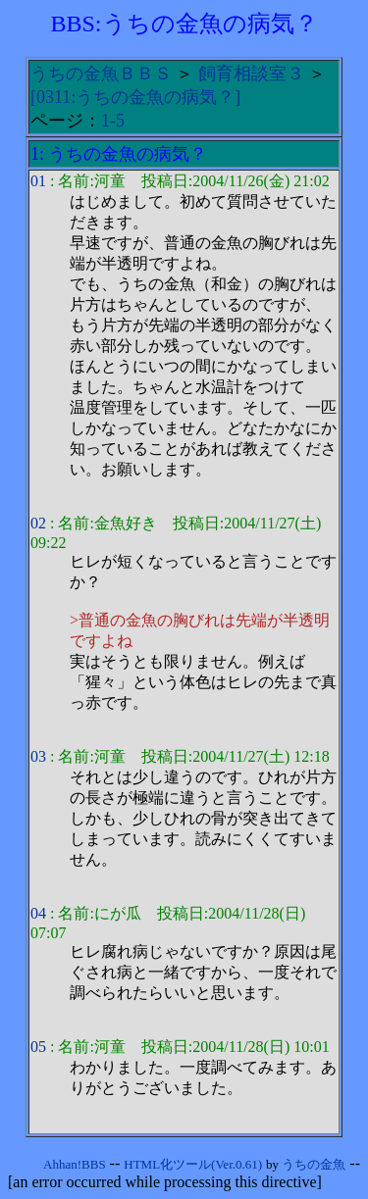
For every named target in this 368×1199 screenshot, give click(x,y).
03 (38, 756)
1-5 (113, 120)
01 (38, 181)
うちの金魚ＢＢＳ (101, 73)
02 (38, 523)
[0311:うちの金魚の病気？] (135, 97)
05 (38, 1046)
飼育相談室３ (251, 73)
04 (38, 913)
